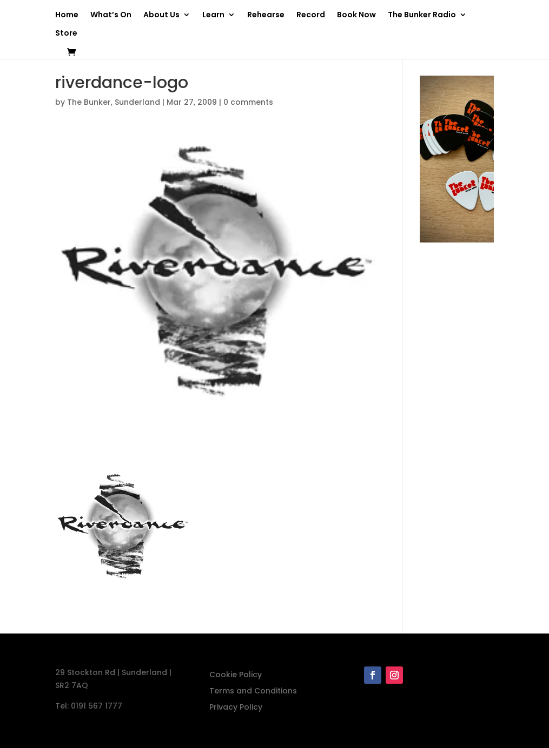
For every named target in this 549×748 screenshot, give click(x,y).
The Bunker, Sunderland (113, 102)
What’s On (110, 15)
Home (66, 15)
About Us (161, 15)
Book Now (356, 15)
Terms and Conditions (253, 691)
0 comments (248, 102)
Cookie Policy (235, 675)
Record (310, 15)
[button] (122, 530)
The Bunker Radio (422, 15)
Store (66, 33)
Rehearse (266, 15)
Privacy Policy (235, 707)
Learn (213, 15)
